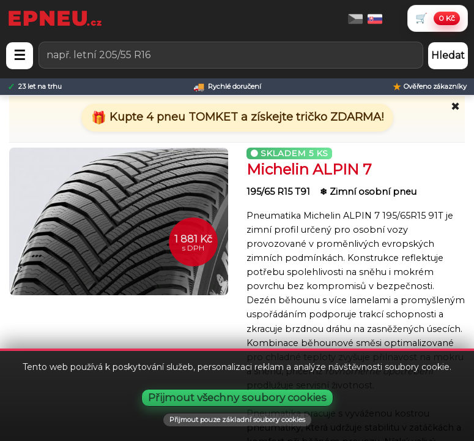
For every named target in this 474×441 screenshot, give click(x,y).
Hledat (448, 55)
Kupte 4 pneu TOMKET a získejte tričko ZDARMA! (244, 117)
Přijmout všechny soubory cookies (237, 397)
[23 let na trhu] (34, 86)
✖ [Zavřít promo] (455, 106)
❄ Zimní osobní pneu (368, 191)
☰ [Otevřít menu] (19, 55)
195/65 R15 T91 (279, 191)
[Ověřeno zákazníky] (429, 86)
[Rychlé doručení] (227, 86)
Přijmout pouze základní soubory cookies (237, 419)
